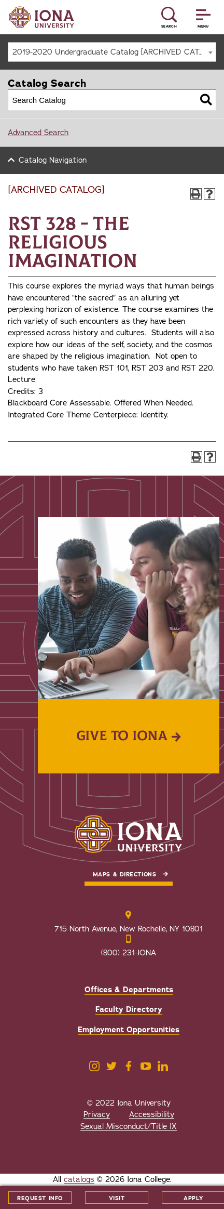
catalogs (79, 1179)
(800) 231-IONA (128, 953)
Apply (193, 1198)
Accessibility (151, 1114)
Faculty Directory (128, 1009)
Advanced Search (38, 132)
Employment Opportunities (128, 1029)
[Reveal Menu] (203, 17)
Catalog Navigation (53, 160)
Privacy (96, 1114)
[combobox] (112, 52)
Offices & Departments (129, 989)
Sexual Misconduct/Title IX (128, 1126)
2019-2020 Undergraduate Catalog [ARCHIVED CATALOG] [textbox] (114, 52)
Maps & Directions (124, 874)
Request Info (40, 1198)
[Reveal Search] (169, 17)
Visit (117, 1198)
